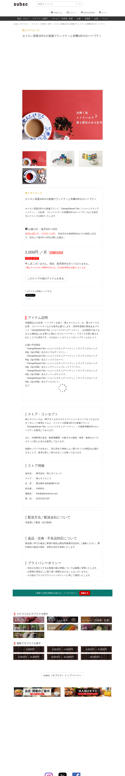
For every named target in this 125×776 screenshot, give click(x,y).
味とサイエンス (33, 193)
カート (103, 12)
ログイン (71, 12)
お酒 (79, 18)
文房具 (87, 18)
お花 (96, 18)
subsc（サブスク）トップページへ (62, 675)
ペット (105, 18)
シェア (28, 299)
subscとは (56, 12)
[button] (28, 115)
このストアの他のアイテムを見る (45, 278)
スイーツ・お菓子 (40, 18)
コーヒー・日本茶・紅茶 (62, 18)
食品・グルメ (23, 18)
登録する (85, 593)
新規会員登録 (88, 12)
